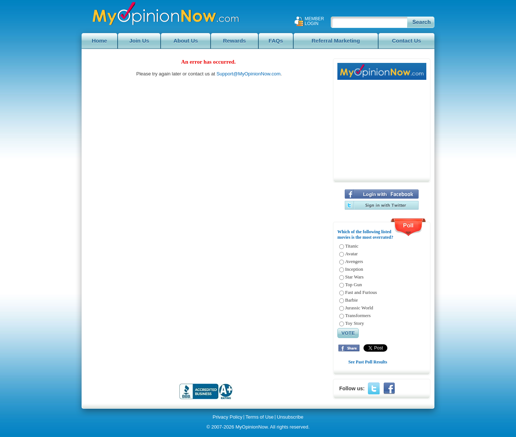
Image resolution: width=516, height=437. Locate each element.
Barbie (351, 300)
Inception (354, 269)
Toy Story (354, 323)
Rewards (234, 41)
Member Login (314, 21)
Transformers (358, 315)
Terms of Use (260, 417)
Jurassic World (359, 307)
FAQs (276, 41)
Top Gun (353, 284)
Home (99, 41)
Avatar (351, 253)
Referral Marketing (336, 41)
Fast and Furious (361, 292)
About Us (185, 41)
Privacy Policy (227, 417)
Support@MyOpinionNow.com (248, 74)
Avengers (354, 261)
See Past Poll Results (367, 362)
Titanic (351, 246)
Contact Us (406, 41)
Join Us (139, 41)
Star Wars (354, 277)
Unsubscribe (290, 417)
